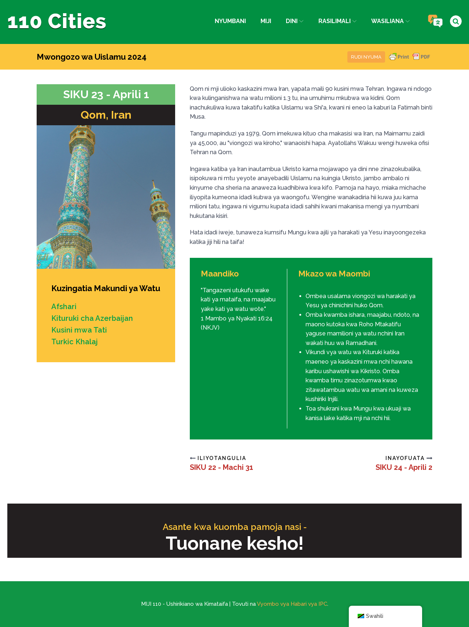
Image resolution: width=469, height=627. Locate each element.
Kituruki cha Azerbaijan (92, 318)
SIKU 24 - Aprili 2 (404, 467)
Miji (266, 21)
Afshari (64, 306)
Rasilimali (337, 21)
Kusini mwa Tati (79, 330)
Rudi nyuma (366, 57)
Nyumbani (230, 21)
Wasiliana (390, 21)
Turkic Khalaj (74, 341)
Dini (294, 21)
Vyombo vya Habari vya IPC (292, 604)
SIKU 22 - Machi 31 (221, 467)
